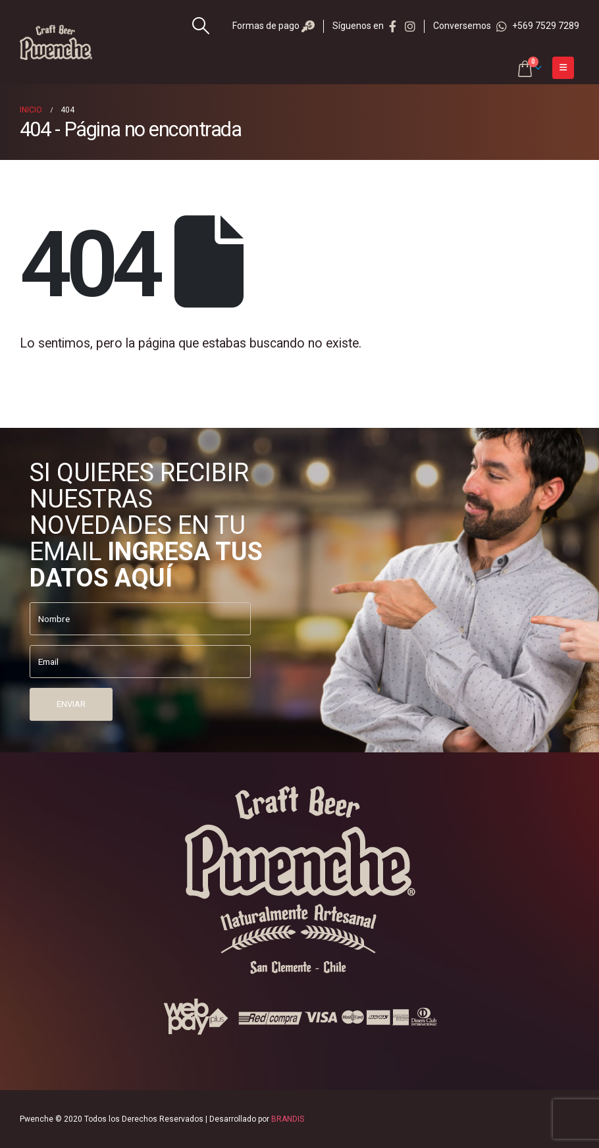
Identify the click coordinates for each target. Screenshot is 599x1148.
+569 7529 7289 (537, 25)
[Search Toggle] (201, 25)
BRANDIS (287, 1119)
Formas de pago (273, 25)
